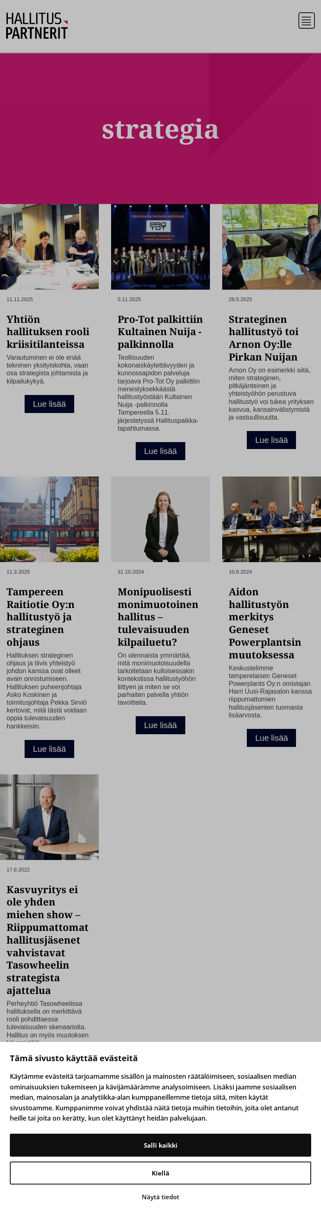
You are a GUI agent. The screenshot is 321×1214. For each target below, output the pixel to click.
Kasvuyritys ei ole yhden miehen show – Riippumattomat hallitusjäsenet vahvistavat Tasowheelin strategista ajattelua (48, 940)
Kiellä (160, 1173)
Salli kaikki (161, 1145)
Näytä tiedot (160, 1197)
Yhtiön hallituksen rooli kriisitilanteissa (48, 331)
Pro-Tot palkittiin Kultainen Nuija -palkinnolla (160, 331)
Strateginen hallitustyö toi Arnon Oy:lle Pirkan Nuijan (263, 337)
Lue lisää (49, 403)
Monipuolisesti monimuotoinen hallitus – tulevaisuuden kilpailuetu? (158, 617)
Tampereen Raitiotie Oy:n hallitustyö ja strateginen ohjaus (41, 617)
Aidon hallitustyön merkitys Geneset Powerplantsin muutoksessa (265, 623)
